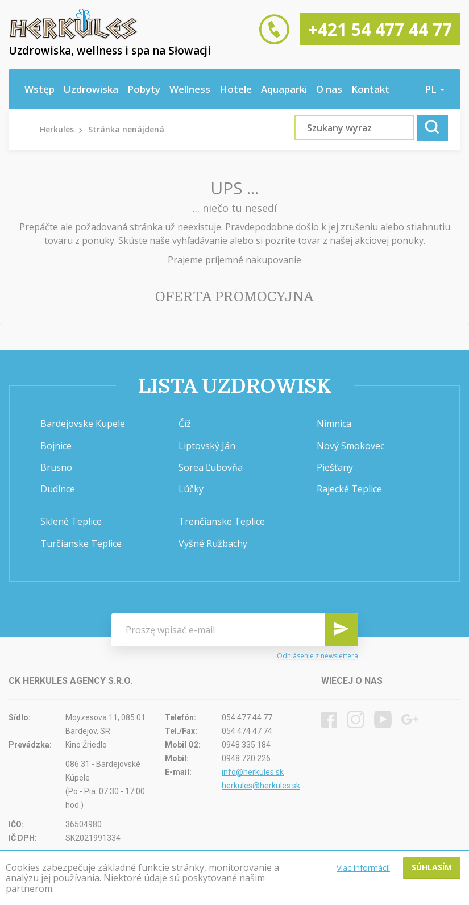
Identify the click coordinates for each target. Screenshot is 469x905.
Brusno (56, 467)
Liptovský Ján (207, 445)
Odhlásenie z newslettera (317, 656)
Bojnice (56, 445)
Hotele (235, 89)
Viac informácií (363, 867)
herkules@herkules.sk (261, 785)
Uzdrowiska (91, 89)
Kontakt (370, 89)
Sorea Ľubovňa (211, 467)
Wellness (189, 89)
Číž (185, 423)
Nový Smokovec (350, 445)
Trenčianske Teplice (222, 521)
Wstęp (39, 89)
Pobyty (143, 89)
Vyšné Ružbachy (213, 543)
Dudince (57, 489)
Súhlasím (432, 867)
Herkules (57, 129)
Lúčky (191, 489)
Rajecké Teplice (349, 489)
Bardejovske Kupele (82, 423)
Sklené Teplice (71, 521)
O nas (329, 89)
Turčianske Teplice (81, 543)
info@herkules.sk (253, 772)
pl (435, 89)
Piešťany (335, 467)
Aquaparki (284, 89)
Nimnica (334, 423)
